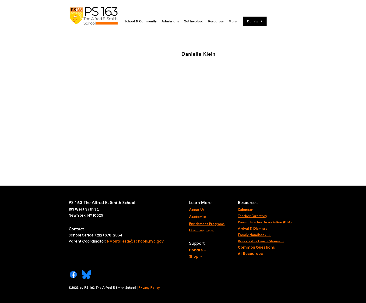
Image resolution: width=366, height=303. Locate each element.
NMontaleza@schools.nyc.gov (135, 241)
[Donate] (255, 21)
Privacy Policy (149, 287)
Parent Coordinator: (88, 241)
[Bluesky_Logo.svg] (86, 274)
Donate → (198, 250)
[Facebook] (73, 274)
